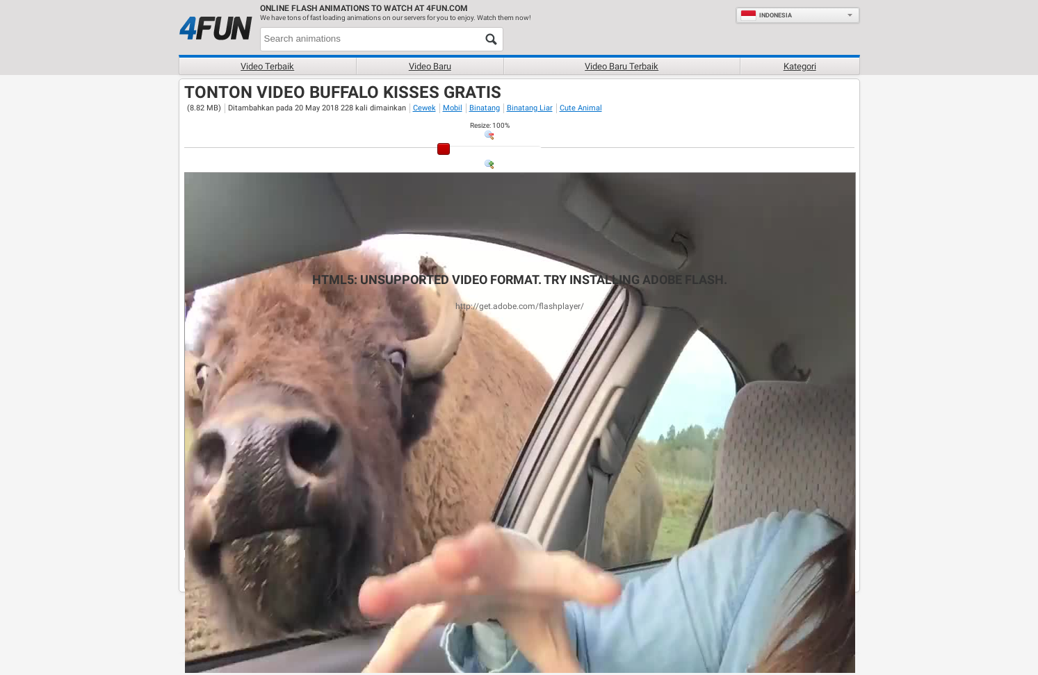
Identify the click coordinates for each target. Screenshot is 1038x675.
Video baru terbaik (621, 66)
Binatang (484, 107)
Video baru (430, 66)
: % (490, 125)
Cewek (424, 107)
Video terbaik (267, 66)
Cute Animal (581, 107)
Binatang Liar (530, 107)
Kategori (800, 66)
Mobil (452, 107)
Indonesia (766, 15)
